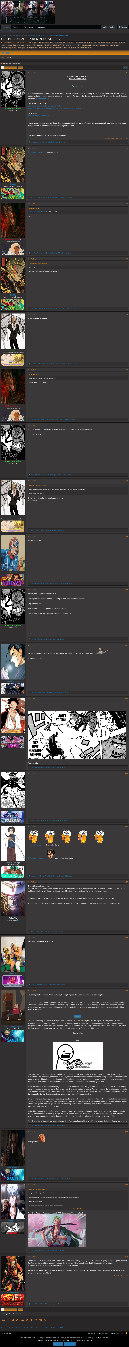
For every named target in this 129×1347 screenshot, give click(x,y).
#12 (125, 698)
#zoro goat (21, 47)
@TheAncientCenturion (38, 152)
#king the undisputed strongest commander (111, 42)
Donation (16, 27)
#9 (126, 536)
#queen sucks (114, 45)
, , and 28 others (49, 984)
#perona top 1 (86, 45)
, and (55, 364)
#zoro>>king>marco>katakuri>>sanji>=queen (78, 47)
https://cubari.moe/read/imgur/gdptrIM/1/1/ (45, 106)
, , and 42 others (51, 692)
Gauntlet (14, 973)
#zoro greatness (32, 47)
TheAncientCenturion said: (39, 264)
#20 (125, 1259)
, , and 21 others (53, 253)
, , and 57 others (48, 931)
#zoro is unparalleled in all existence (50, 47)
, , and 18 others (48, 1253)
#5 (126, 314)
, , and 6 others (54, 419)
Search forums (15, 31)
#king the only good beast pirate (86, 42)
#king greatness (60, 42)
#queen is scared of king (100, 45)
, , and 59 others (50, 820)
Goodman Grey (14, 1295)
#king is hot (70, 42)
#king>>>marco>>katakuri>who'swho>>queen (16, 45)
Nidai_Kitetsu (14, 681)
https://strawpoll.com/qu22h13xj (41, 116)
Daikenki (14, 809)
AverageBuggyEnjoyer (14, 1027)
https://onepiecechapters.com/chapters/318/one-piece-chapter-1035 (55, 108)
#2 (126, 148)
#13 (125, 773)
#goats (34, 42)
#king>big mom (37, 45)
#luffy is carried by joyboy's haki (54, 45)
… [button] (11, 67)
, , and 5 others (52, 583)
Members (41, 27)
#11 (125, 645)
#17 (125, 990)
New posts (4, 31)
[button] (21, 27)
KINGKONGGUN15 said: (38, 485)
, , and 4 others (48, 530)
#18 (125, 1133)
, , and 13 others (53, 197)
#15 (125, 882)
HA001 (14, 184)
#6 (126, 370)
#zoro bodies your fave (9, 47)
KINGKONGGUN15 (9, 42)
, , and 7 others (55, 308)
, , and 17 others (52, 475)
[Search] (123, 27)
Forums (6, 27)
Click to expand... (78, 1210)
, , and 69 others (49, 1127)
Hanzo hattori (14, 1169)
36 (15, 67)
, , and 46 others (49, 639)
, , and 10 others (52, 876)
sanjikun (14, 734)
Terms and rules (102, 1333)
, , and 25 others (48, 1306)
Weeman (14, 572)
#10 (125, 590)
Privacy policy (114, 1333)
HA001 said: (34, 208)
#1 (126, 72)
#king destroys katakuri (46, 42)
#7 (126, 425)
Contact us (91, 1333)
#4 (126, 259)
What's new (28, 27)
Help (122, 1333)
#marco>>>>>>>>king (73, 45)
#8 (126, 481)
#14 (125, 826)
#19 (125, 1187)
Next (20, 67)
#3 (126, 203)
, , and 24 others (49, 142)
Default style (7, 1333)
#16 (125, 937)
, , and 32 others (49, 767)
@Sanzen (79, 86)
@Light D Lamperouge (38, 845)
